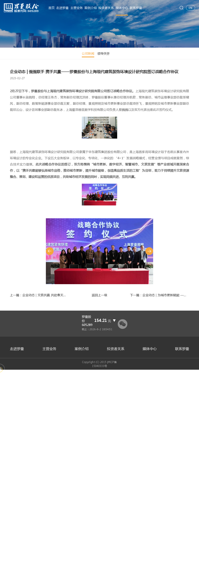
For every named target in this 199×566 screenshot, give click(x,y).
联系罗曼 (136, 8)
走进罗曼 (62, 8)
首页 (51, 8)
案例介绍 (90, 8)
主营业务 (76, 8)
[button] (50, 439)
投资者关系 (106, 8)
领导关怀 (31, 53)
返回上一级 (99, 494)
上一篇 (39, 494)
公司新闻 (16, 53)
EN (190, 8)
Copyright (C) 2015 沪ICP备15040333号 (100, 560)
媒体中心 (122, 8)
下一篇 (159, 494)
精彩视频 (47, 53)
